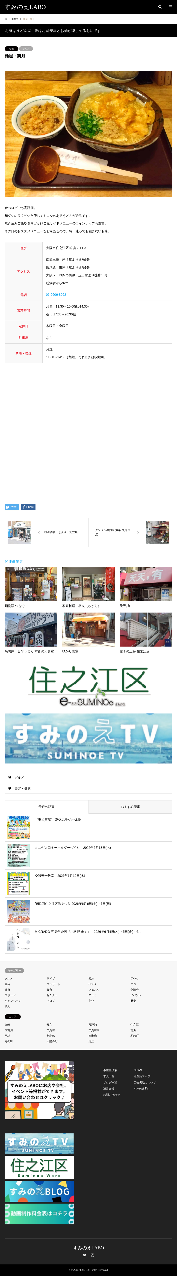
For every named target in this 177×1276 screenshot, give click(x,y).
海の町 (9, 1041)
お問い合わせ (111, 1094)
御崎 (7, 1024)
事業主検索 (110, 1070)
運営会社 (108, 1088)
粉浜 (11, 48)
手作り (134, 978)
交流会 (134, 989)
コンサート (53, 984)
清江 (91, 1041)
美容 (7, 984)
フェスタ (94, 989)
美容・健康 (23, 788)
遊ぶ (91, 978)
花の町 (134, 1035)
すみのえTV (141, 1088)
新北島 (51, 1035)
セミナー (52, 995)
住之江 (134, 1024)
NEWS (138, 1070)
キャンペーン (13, 1000)
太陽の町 (52, 1041)
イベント (136, 995)
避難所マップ (142, 1076)
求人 (7, 1006)
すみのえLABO (88, 1247)
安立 (49, 1024)
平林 (7, 1035)
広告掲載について (145, 1082)
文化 (91, 1000)
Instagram (92, 1255)
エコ (133, 984)
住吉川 (9, 1030)
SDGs (92, 984)
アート (92, 995)
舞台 (49, 989)
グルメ (26, 48)
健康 (7, 989)
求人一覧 (108, 1076)
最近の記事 (46, 807)
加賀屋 (51, 1030)
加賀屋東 (94, 1030)
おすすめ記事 (130, 807)
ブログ (51, 1000)
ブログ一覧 (110, 1082)
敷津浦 (92, 1024)
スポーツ (10, 995)
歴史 (133, 1000)
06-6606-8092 (56, 294)
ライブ (51, 978)
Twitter (84, 1255)
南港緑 (92, 1035)
